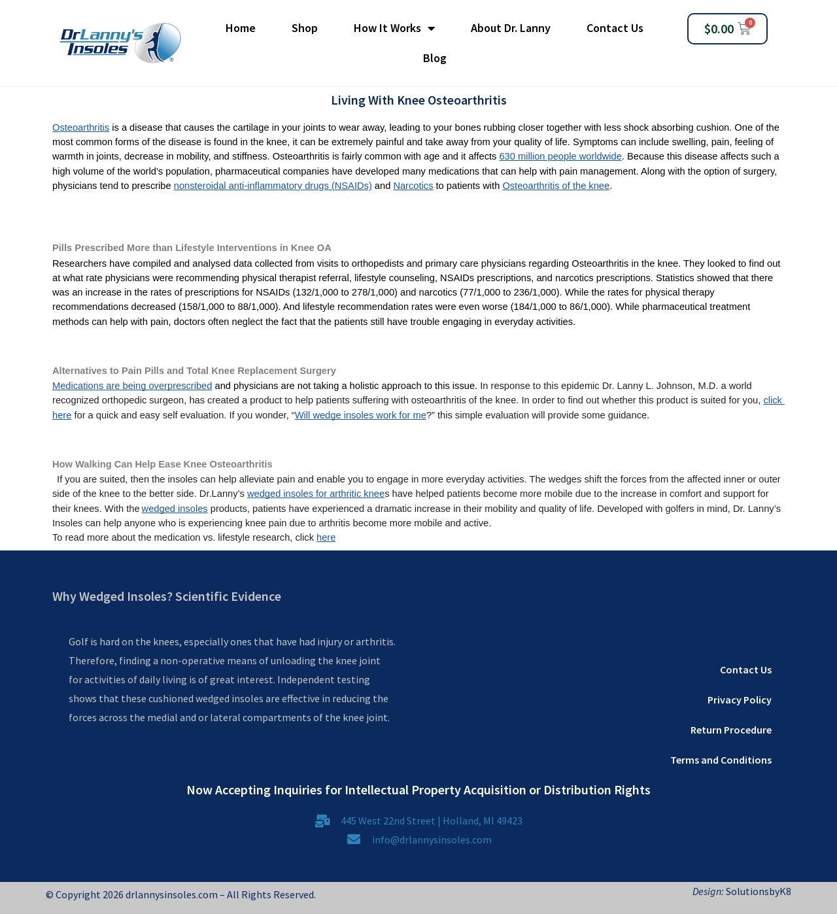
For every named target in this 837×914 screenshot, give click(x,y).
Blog (435, 57)
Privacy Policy (740, 699)
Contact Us (615, 27)
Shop (305, 27)
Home (241, 27)
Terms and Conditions (721, 759)
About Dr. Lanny (511, 27)
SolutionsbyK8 (757, 891)
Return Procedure (731, 729)
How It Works (394, 28)
